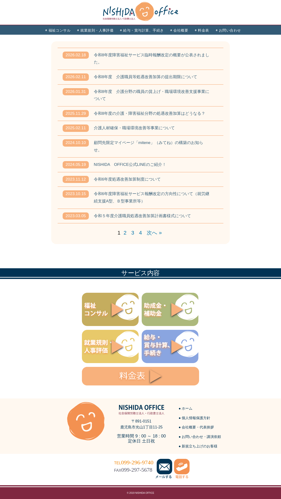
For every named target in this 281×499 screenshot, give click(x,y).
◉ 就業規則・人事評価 (95, 30)
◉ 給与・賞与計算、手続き (142, 30)
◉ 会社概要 (179, 30)
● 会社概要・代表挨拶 (196, 427)
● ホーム (185, 408)
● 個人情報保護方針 (194, 418)
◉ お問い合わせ (228, 30)
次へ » (154, 233)
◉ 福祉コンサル (57, 30)
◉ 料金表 (202, 30)
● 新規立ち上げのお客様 (198, 446)
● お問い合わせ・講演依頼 (200, 437)
